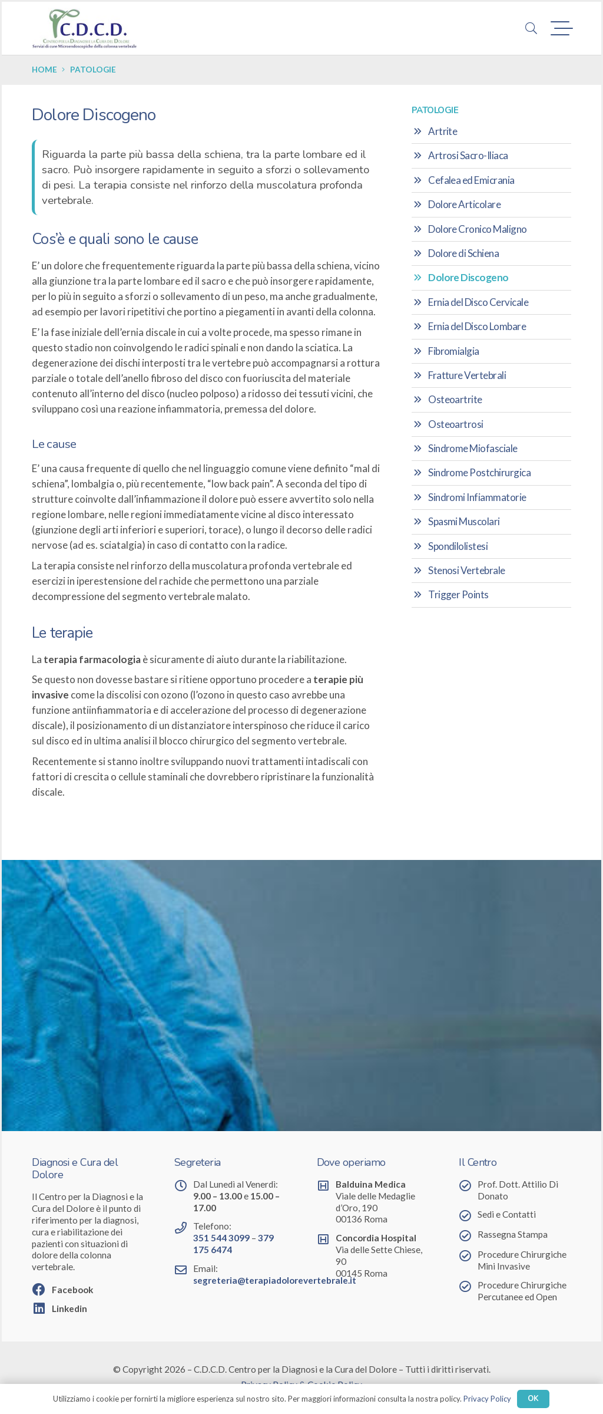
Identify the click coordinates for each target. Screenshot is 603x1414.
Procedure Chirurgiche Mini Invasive (522, 1260)
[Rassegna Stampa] (468, 1235)
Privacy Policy (487, 1398)
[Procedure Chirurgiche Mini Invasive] (468, 1255)
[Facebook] (42, 1289)
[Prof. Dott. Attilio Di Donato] (468, 1185)
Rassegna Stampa (513, 1234)
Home (44, 69)
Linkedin (69, 1308)
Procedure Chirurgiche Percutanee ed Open (522, 1291)
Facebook (72, 1289)
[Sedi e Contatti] (468, 1215)
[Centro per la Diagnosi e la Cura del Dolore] (84, 28)
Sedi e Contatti (507, 1214)
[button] (531, 28)
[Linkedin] (42, 1308)
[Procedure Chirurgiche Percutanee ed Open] (468, 1286)
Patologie (93, 69)
